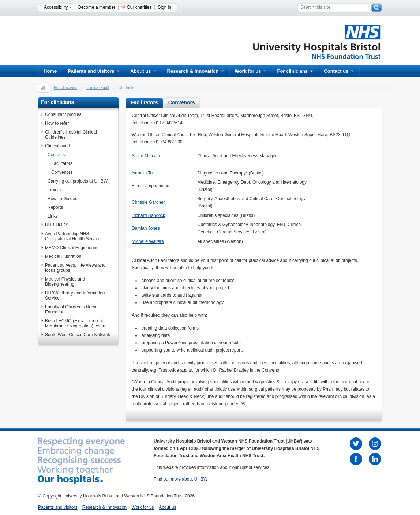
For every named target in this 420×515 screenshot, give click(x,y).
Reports (55, 207)
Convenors (61, 172)
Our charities (139, 7)
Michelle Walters (148, 241)
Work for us (250, 71)
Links (53, 216)
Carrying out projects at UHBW (78, 181)
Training (55, 189)
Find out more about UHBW (180, 479)
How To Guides (62, 198)
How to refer (57, 123)
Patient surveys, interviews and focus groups (75, 268)
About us (143, 71)
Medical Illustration (63, 256)
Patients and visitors (93, 71)
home (43, 88)
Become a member (96, 7)
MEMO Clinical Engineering (72, 247)
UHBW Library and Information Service (75, 295)
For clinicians (295, 71)
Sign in (164, 7)
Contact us (338, 71)
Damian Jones (146, 228)
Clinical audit (97, 87)
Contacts (56, 154)
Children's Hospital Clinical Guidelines (71, 134)
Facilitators (61, 163)
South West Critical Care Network (77, 334)
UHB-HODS (56, 225)
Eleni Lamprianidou (150, 185)
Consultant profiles (63, 114)
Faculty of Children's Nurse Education (71, 309)
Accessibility (58, 7)
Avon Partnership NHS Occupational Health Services (73, 236)
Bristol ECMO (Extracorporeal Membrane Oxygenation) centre (76, 323)
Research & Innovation (195, 71)
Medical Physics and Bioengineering (65, 282)
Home (50, 71)
